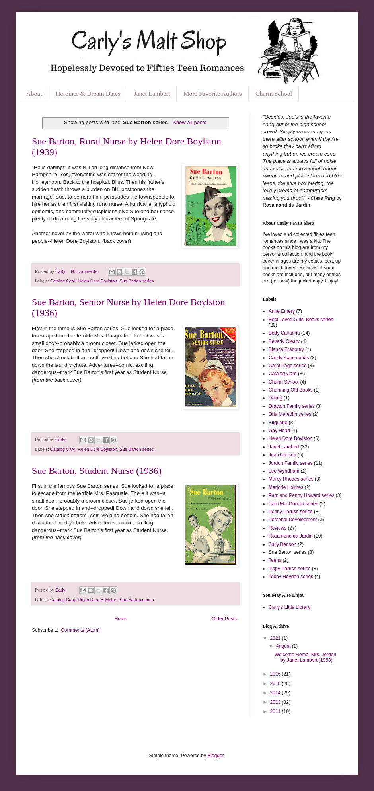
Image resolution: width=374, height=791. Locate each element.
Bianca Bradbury (286, 349)
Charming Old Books (291, 390)
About (34, 93)
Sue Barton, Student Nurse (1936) (97, 471)
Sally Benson (282, 544)
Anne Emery (282, 311)
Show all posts (189, 122)
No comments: (85, 271)
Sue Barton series (136, 281)
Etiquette (278, 422)
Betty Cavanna (284, 333)
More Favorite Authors (212, 93)
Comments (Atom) (80, 630)
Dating (275, 398)
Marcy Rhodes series (291, 479)
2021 (276, 638)
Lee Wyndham (284, 471)
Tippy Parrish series (290, 568)
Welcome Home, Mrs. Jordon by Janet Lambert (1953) (305, 657)
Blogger (215, 755)
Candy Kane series (289, 357)
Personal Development (293, 519)
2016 (276, 674)
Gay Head (279, 430)
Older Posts (224, 619)
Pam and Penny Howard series (301, 495)
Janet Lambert (152, 93)
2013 (276, 702)
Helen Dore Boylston (97, 281)
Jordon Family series (291, 463)
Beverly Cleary (284, 341)
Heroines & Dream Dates (88, 93)
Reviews (277, 528)
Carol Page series (287, 365)
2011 (276, 711)
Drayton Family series (292, 406)
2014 (276, 693)
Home (121, 619)
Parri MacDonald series (293, 504)
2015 (276, 683)
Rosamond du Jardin (291, 536)
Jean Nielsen (282, 455)
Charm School (273, 93)
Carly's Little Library (289, 607)
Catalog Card (63, 281)
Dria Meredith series (290, 414)
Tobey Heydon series (291, 576)
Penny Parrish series (291, 511)
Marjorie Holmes (286, 487)
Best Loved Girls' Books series (301, 319)
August (284, 646)
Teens (275, 560)
